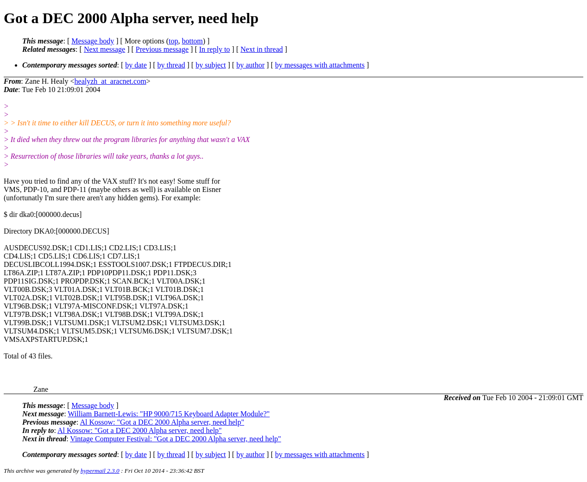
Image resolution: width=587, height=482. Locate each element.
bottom (192, 41)
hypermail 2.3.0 (100, 470)
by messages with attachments (320, 65)
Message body (92, 41)
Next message (104, 49)
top (173, 41)
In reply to (214, 49)
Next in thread (261, 49)
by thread (171, 65)
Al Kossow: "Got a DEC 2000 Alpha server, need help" (162, 422)
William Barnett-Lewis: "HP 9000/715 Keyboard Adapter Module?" (169, 414)
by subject (211, 65)
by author (250, 65)
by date (136, 65)
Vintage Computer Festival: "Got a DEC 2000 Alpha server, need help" (175, 439)
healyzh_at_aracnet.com (110, 81)
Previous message (162, 49)
